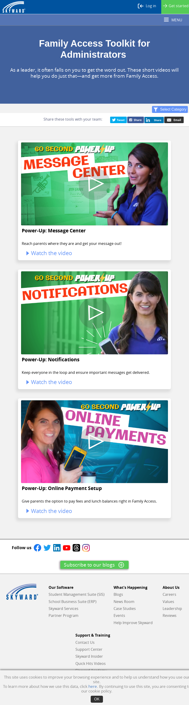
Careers (169, 594)
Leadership (172, 608)
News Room (124, 601)
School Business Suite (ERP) (72, 601)
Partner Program (63, 615)
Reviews (170, 615)
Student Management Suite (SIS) (77, 594)
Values (168, 601)
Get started (176, 5)
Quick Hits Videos (90, 663)
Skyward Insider (89, 656)
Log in (147, 6)
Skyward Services (63, 608)
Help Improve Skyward (133, 622)
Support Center (88, 649)
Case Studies (125, 608)
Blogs (118, 594)
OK (96, 699)
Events (119, 615)
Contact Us (85, 642)
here (92, 686)
